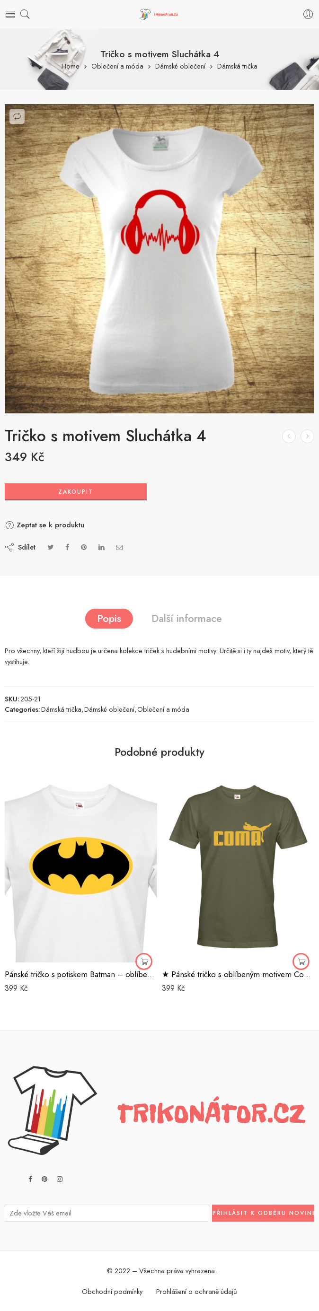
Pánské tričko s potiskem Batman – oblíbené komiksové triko (81, 974)
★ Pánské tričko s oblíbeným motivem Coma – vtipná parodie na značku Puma (238, 974)
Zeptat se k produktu (44, 525)
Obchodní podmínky (112, 1291)
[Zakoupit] (143, 961)
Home (71, 66)
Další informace (186, 618)
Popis (109, 618)
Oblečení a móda (117, 66)
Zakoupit (75, 492)
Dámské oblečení (180, 66)
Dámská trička (237, 66)
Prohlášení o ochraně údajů (196, 1291)
